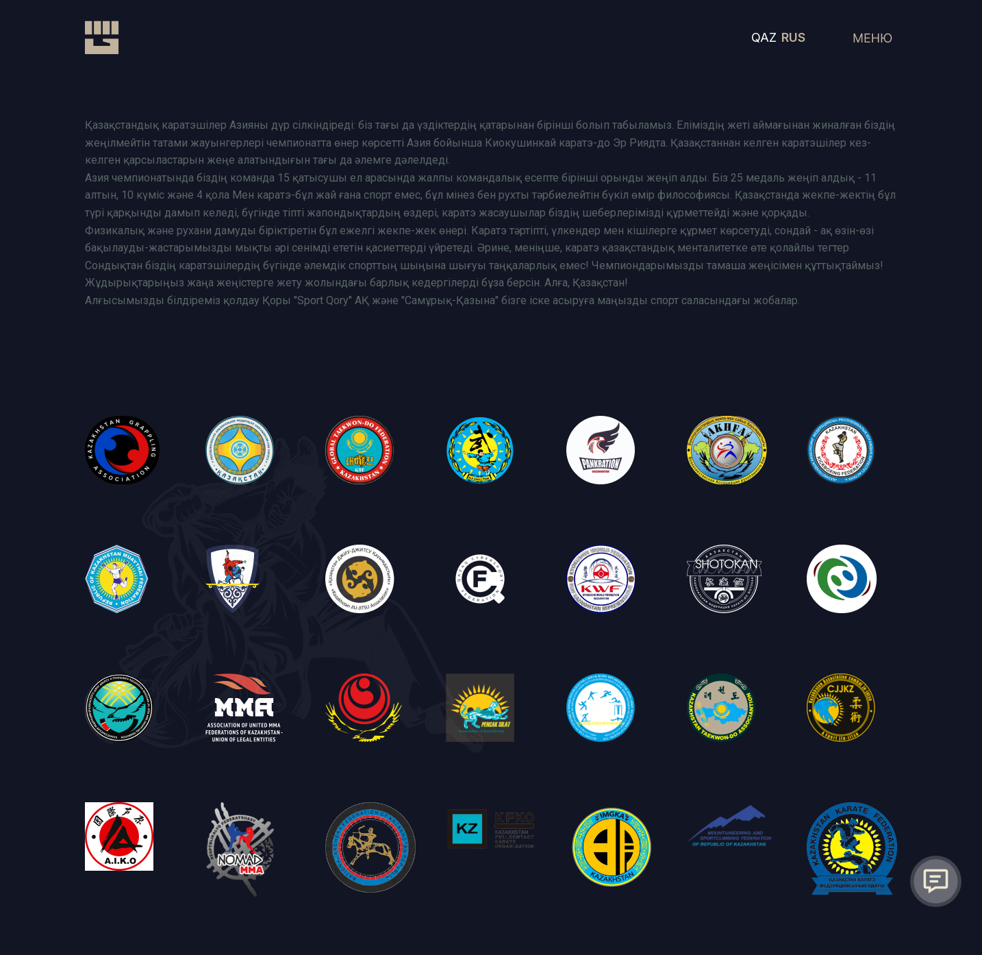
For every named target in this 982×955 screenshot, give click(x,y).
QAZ (764, 37)
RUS (793, 37)
